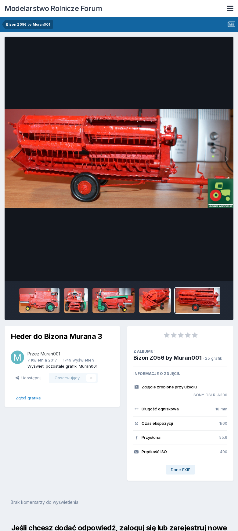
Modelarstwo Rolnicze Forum (53, 8)
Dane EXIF (180, 469)
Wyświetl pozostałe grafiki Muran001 (62, 366)
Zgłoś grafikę (28, 397)
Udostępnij (28, 377)
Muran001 (50, 353)
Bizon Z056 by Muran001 (167, 358)
